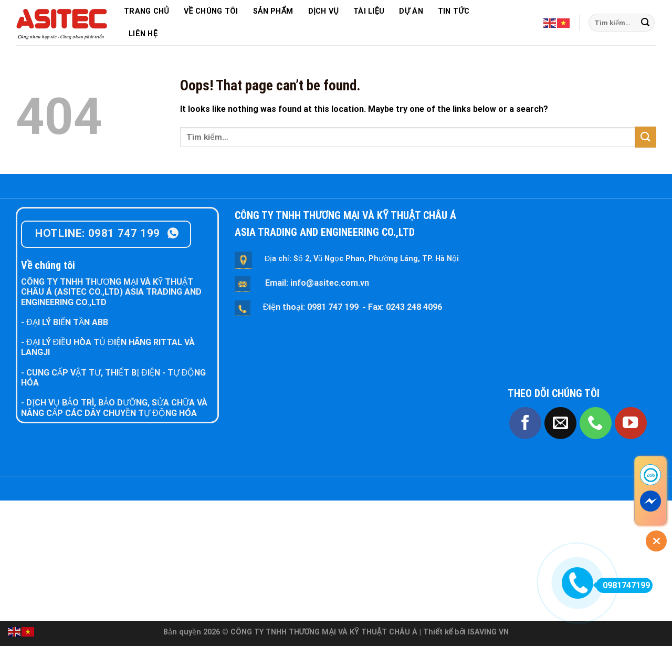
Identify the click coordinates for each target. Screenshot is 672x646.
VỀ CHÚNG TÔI (211, 11)
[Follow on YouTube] (631, 423)
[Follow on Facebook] (525, 423)
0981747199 (623, 585)
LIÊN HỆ (143, 33)
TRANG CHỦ (146, 11)
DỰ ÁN (411, 11)
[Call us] (596, 423)
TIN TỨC (453, 11)
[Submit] (645, 23)
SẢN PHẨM (273, 11)
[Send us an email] (560, 423)
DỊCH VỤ (323, 11)
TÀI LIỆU (368, 11)
